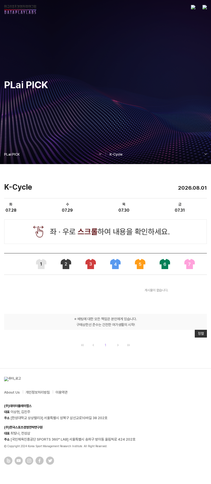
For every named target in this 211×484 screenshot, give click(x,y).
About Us (12, 392)
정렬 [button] (201, 333)
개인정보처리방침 (38, 392)
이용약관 (61, 392)
